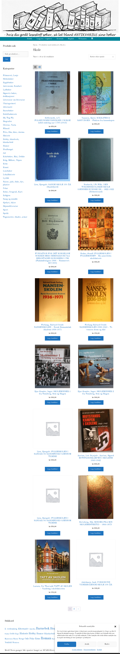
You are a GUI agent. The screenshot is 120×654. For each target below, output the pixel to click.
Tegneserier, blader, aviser (15, 217)
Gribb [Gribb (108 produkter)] (12, 634)
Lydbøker (7, 90)
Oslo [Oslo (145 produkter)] (27, 639)
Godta (66, 644)
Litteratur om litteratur (14, 100)
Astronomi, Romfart (12, 86)
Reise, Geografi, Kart (12, 192)
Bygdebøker (8, 83)
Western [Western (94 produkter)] (15, 643)
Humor (6, 146)
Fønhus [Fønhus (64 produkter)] (7, 634)
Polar (5, 188)
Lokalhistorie (9, 175)
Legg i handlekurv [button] (52, 131)
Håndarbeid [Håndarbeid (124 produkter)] (49, 634)
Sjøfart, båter (9, 203)
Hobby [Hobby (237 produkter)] (32, 633)
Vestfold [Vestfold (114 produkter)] (8, 643)
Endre (107, 644)
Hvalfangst (8, 149)
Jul (4, 153)
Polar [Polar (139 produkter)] (31, 639)
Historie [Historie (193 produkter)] (24, 634)
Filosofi (6, 129)
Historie (6, 136)
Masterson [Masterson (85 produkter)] (9, 639)
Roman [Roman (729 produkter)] (46, 638)
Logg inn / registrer (44, 39)
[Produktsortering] (102, 56)
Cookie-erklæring (77, 649)
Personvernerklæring (90, 649)
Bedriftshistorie (10, 114)
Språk (5, 213)
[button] (115, 626)
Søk (6, 59)
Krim (5, 164)
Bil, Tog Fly (8, 118)
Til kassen (82, 39)
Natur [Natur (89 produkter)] (15, 639)
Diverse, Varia (9, 125)
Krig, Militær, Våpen (12, 160)
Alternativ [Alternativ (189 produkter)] (23, 629)
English (71, 39)
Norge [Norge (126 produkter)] (21, 639)
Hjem (35, 45)
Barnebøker (8, 111)
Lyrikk (6, 178)
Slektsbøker (8, 79)
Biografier (7, 121)
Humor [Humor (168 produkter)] (39, 634)
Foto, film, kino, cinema (13, 132)
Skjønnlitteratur (10, 206)
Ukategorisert (9, 104)
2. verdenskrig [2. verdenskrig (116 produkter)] (11, 629)
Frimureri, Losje (10, 75)
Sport (5, 210)
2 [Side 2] (74, 609)
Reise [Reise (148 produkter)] (37, 639)
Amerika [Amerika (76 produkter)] (32, 629)
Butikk (29, 39)
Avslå (87, 644)
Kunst (6, 167)
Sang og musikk (10, 199)
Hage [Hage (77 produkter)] (17, 634)
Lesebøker (7, 171)
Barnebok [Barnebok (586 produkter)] (43, 628)
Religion (6, 196)
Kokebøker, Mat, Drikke (14, 157)
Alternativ (7, 107)
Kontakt (99, 649)
